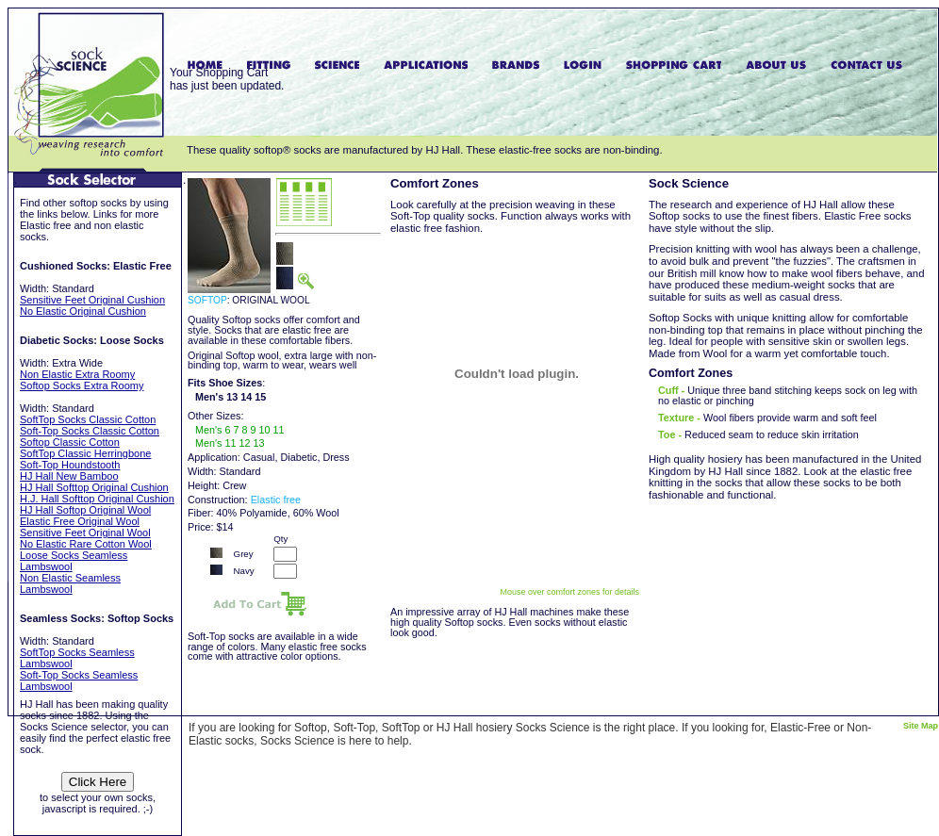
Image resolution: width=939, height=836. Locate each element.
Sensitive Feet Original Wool (85, 532)
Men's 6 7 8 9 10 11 (240, 429)
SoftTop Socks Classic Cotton (88, 419)
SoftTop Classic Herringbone (85, 453)
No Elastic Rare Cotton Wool (86, 543)
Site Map (920, 725)
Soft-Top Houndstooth (70, 464)
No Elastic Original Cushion (83, 311)
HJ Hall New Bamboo (69, 476)
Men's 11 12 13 (230, 443)
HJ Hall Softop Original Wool (85, 510)
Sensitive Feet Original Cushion (92, 299)
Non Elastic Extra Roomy (77, 374)
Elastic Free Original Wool (80, 521)
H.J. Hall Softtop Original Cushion (97, 498)
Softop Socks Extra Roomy (81, 385)
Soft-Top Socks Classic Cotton (89, 430)
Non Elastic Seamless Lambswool (70, 583)
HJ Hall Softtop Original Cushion (94, 487)
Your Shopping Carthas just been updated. (227, 79)
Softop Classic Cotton (70, 442)
